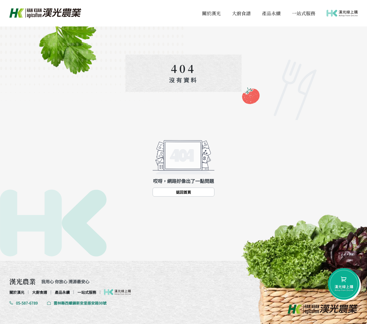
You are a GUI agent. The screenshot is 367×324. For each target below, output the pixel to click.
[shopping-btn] (344, 284)
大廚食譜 (241, 13)
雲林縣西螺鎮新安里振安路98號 (76, 303)
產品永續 (271, 13)
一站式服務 (303, 13)
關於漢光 (211, 13)
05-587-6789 (23, 303)
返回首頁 (183, 192)
